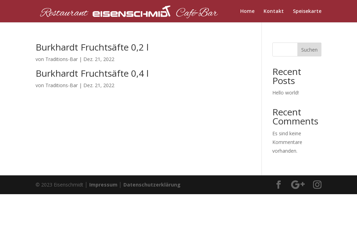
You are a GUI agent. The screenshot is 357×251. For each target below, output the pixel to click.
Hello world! (285, 92)
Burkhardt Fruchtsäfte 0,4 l (92, 73)
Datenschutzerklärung (152, 184)
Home (247, 11)
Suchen (309, 49)
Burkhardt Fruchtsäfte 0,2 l (92, 47)
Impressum (103, 184)
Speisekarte (307, 11)
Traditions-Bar (61, 59)
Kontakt (274, 11)
